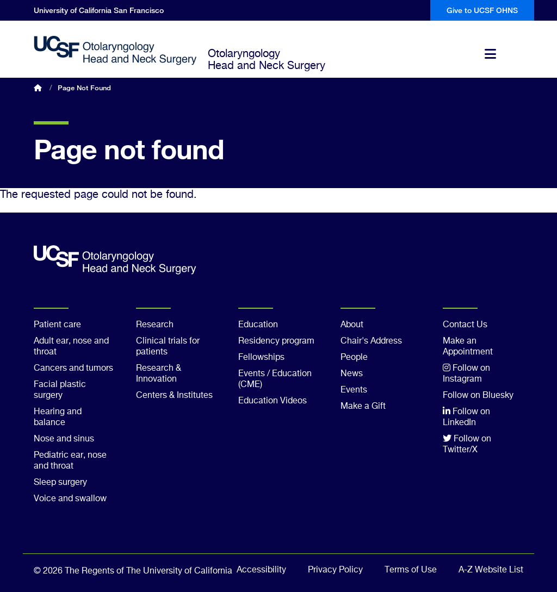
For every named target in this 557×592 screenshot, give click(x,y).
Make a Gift (363, 406)
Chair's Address (371, 341)
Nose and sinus (64, 439)
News (352, 374)
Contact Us (465, 325)
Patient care (57, 325)
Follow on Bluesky (478, 395)
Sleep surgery (60, 482)
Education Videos (272, 401)
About (352, 325)
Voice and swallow (70, 499)
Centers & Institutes (174, 395)
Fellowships (261, 357)
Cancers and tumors (73, 368)
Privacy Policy (335, 570)
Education (258, 325)
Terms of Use (411, 570)
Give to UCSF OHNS (482, 10)
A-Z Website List (491, 570)
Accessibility (261, 570)
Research (155, 325)
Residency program (276, 341)
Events (354, 390)
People (354, 357)
